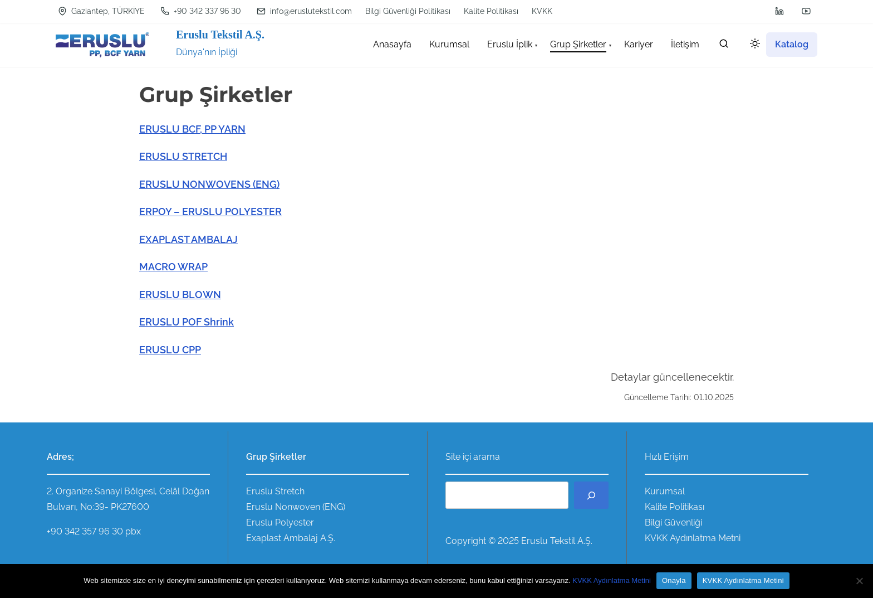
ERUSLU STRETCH (183, 156)
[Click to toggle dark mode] (752, 45)
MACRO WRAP (173, 267)
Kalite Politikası (491, 11)
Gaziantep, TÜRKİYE (101, 11)
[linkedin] (779, 11)
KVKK (542, 11)
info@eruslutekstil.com (304, 11)
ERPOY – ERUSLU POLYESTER (210, 211)
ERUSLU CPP (170, 350)
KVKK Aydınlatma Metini (611, 580)
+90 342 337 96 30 (200, 11)
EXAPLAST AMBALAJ (188, 239)
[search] (723, 46)
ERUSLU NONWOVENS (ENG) (209, 184)
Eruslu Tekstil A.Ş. (220, 34)
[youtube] (806, 11)
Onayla (674, 580)
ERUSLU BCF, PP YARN (192, 129)
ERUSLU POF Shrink (186, 322)
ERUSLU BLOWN (180, 294)
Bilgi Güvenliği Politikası (407, 11)
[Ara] (591, 495)
